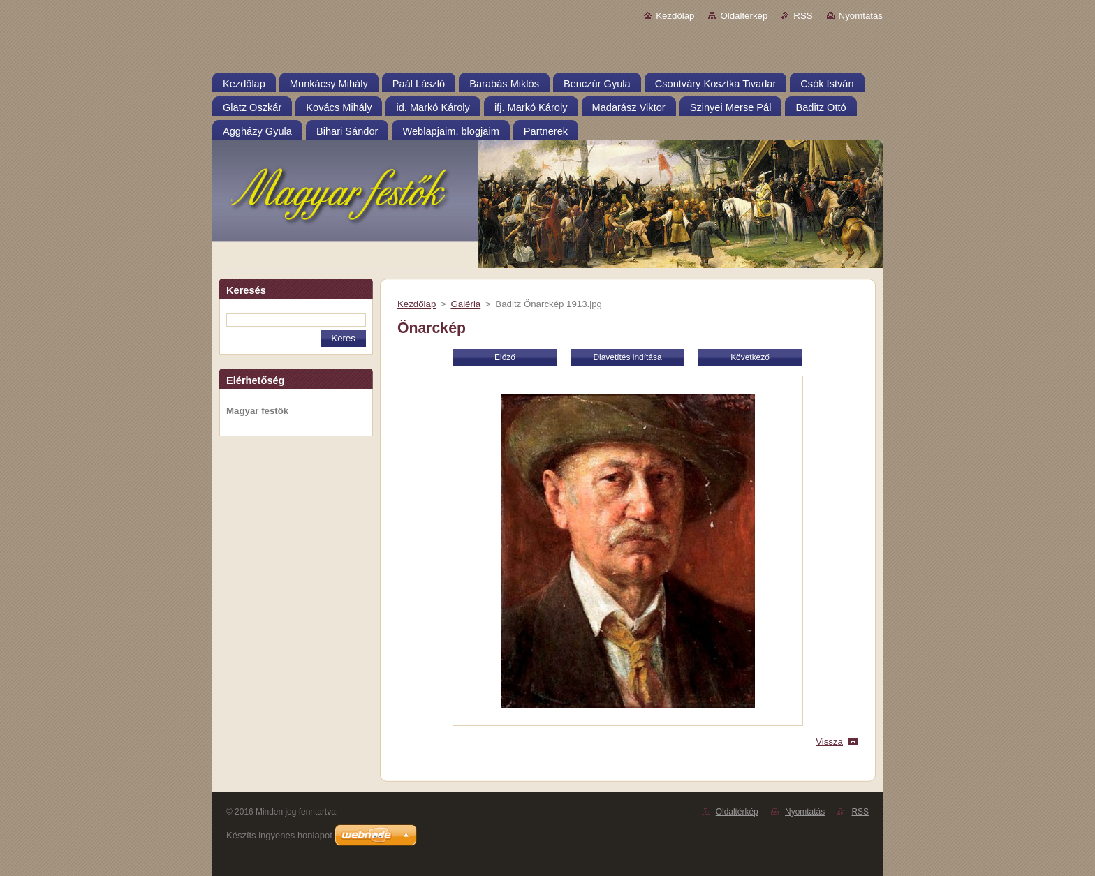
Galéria (465, 304)
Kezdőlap (675, 15)
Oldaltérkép (743, 15)
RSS (802, 15)
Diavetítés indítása (627, 357)
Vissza (829, 741)
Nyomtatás (861, 15)
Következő (750, 357)
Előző (504, 357)
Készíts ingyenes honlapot (279, 835)
